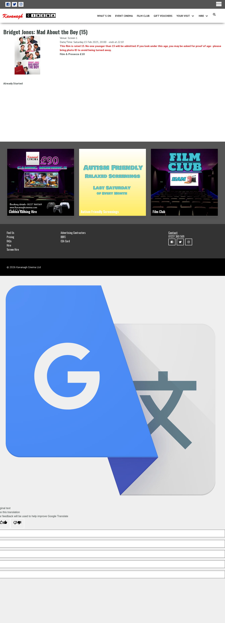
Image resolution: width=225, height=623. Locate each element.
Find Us (10, 233)
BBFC (63, 237)
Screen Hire (13, 249)
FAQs (9, 241)
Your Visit (183, 15)
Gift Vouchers (163, 15)
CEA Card (65, 241)
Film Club (143, 15)
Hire (201, 15)
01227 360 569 (176, 236)
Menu (219, 4)
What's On (104, 15)
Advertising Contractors (73, 233)
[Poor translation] (17, 523)
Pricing (10, 237)
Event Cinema (124, 15)
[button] (8, 4)
